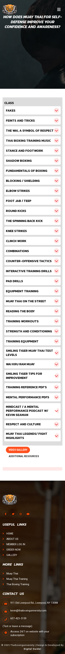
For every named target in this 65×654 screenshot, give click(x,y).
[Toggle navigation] (58, 9)
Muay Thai (10, 573)
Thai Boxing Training (16, 584)
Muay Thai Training (15, 578)
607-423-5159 (18, 618)
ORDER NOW (12, 549)
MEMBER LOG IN (14, 544)
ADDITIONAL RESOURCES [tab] (24, 456)
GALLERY (10, 555)
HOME (8, 533)
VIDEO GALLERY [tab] (18, 449)
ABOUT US (10, 539)
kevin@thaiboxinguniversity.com (28, 610)
